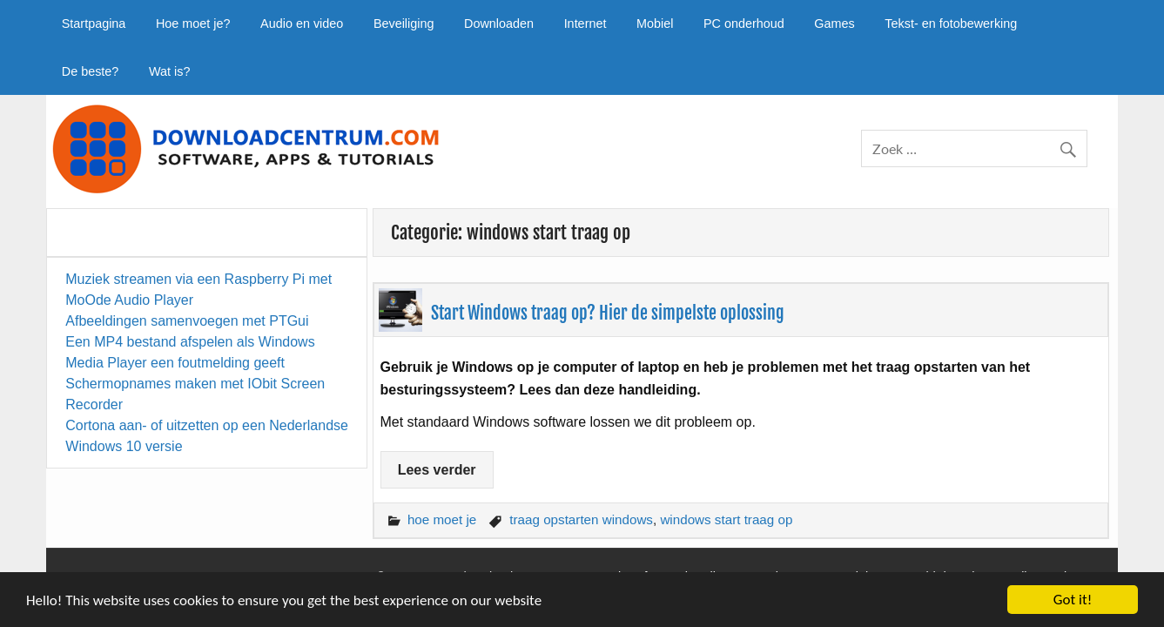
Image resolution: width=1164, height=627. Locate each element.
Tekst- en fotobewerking (951, 23)
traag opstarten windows (581, 519)
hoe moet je (441, 519)
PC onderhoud (743, 23)
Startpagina (94, 23)
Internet (585, 23)
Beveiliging (403, 23)
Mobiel (654, 23)
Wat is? (169, 71)
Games (834, 23)
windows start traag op (726, 519)
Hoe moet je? (193, 23)
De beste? (90, 71)
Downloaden (499, 23)
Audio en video (301, 23)
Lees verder (437, 469)
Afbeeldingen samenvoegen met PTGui (186, 321)
